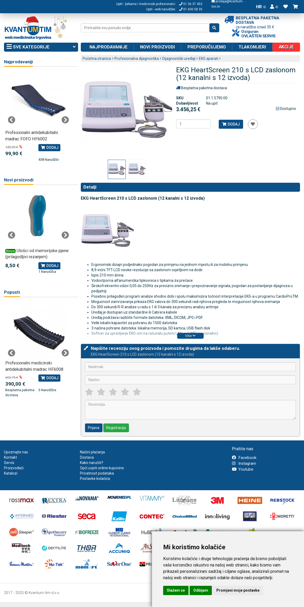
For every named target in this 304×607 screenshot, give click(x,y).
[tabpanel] (38, 117)
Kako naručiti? (91, 463)
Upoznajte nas (16, 452)
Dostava (87, 457)
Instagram (244, 463)
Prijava (93, 428)
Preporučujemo (206, 47)
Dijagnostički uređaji (178, 58)
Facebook (244, 457)
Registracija (116, 428)
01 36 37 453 (190, 4)
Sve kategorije (41, 47)
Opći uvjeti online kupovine (102, 468)
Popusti (12, 292)
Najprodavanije (109, 47)
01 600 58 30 (190, 9)
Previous (11, 120)
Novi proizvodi (157, 47)
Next (65, 120)
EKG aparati (208, 58)
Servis (9, 463)
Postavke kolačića (95, 478)
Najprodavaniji (18, 61)
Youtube (242, 469)
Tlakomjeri (252, 47)
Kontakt (10, 457)
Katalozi (10, 473)
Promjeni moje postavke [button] (238, 590)
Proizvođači (14, 468)
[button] (274, 6)
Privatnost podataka (97, 473)
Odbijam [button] (200, 590)
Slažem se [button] (176, 590)
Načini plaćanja (92, 452)
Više (190, 336)
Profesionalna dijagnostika (136, 58)
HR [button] (261, 6)
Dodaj (231, 124)
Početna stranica (97, 58)
